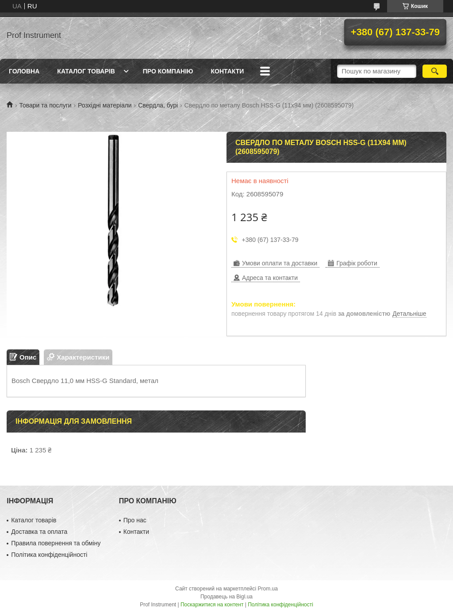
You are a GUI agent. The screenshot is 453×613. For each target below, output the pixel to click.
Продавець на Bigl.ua (226, 597)
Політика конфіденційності (49, 554)
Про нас (134, 520)
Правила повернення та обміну (55, 543)
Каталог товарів (86, 71)
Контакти (227, 71)
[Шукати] (434, 71)
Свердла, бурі (158, 105)
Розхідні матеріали (105, 105)
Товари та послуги (45, 105)
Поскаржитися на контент (211, 605)
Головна (24, 71)
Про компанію (168, 71)
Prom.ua (268, 589)
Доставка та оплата (39, 531)
